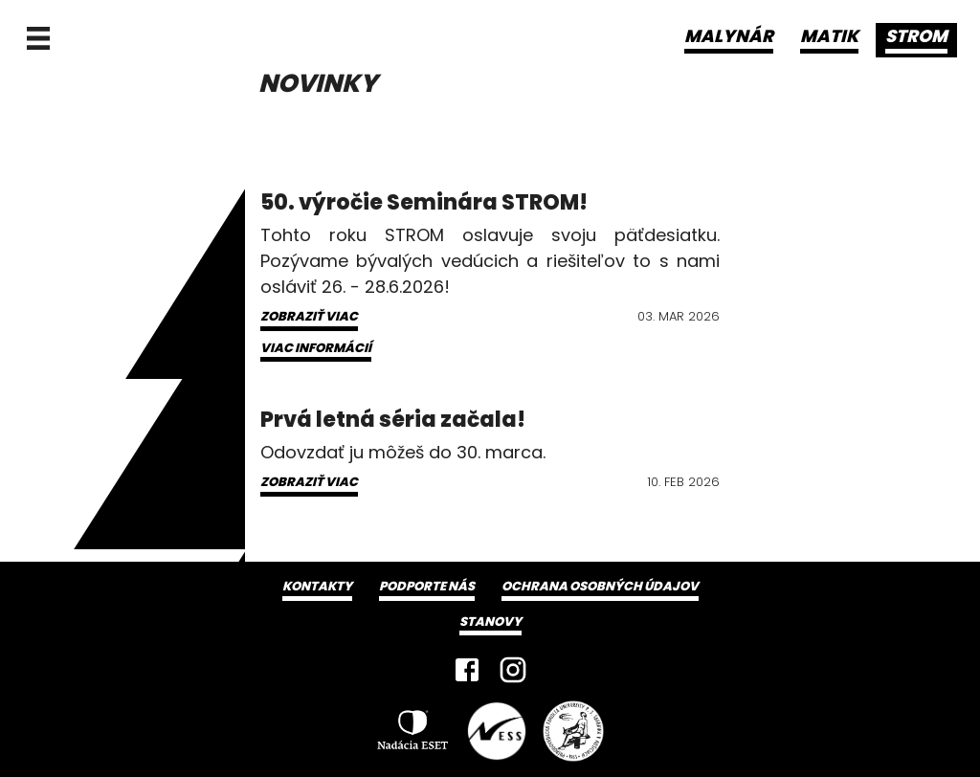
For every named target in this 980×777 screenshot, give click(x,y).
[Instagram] (513, 670)
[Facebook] (467, 670)
